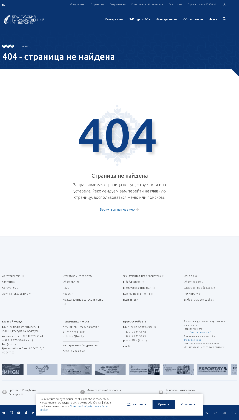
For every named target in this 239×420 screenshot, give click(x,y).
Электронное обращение (199, 287)
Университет (114, 19)
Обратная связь (193, 281)
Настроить (136, 404)
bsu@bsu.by (9, 344)
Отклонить (188, 404)
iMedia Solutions (192, 340)
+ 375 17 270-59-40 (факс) (17, 340)
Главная (24, 46)
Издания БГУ (130, 299)
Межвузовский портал (138, 287)
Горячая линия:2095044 (202, 4)
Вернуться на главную (117, 209)
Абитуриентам (166, 19)
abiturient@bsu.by (73, 336)
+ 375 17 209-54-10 (134, 332)
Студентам (97, 4)
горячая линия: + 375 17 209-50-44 (22, 336)
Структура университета (78, 275)
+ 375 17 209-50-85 (74, 332)
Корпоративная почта (138, 293)
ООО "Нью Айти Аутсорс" (197, 332)
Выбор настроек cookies (199, 299)
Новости (68, 293)
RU (206, 412)
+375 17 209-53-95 (74, 350)
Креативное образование (147, 4)
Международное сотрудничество (83, 301)
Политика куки (192, 293)
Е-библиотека (133, 281)
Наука (213, 19)
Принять (163, 404)
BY (215, 412)
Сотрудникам (117, 4)
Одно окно (175, 4)
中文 (234, 412)
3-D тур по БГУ (139, 19)
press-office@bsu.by (135, 340)
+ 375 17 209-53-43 (134, 336)
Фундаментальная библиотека (143, 275)
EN (224, 412)
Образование (193, 19)
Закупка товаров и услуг (17, 293)
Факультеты (77, 4)
